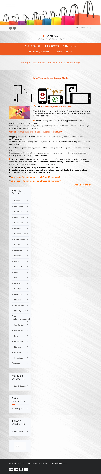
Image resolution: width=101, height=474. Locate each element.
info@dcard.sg (83, 28)
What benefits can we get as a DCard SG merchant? (36, 181)
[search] (17, 446)
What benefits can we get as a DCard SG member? (35, 177)
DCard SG (50, 37)
